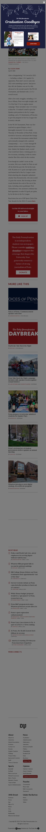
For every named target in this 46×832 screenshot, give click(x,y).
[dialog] (23, 416)
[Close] (44, 2)
